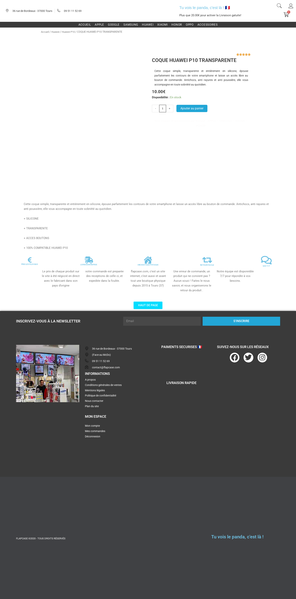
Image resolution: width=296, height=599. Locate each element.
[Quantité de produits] (163, 108)
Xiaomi (162, 24)
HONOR (201, 126)
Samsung (130, 24)
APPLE (211, 121)
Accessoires (207, 24)
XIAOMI (240, 121)
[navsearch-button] (279, 6)
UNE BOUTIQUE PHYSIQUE (148, 263)
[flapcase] (47, 433)
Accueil (84, 24)
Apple (99, 24)
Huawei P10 (70, 31)
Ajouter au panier (192, 108)
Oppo (190, 24)
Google (114, 24)
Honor (176, 24)
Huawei (147, 24)
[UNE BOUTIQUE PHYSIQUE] (148, 258)
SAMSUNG (225, 121)
